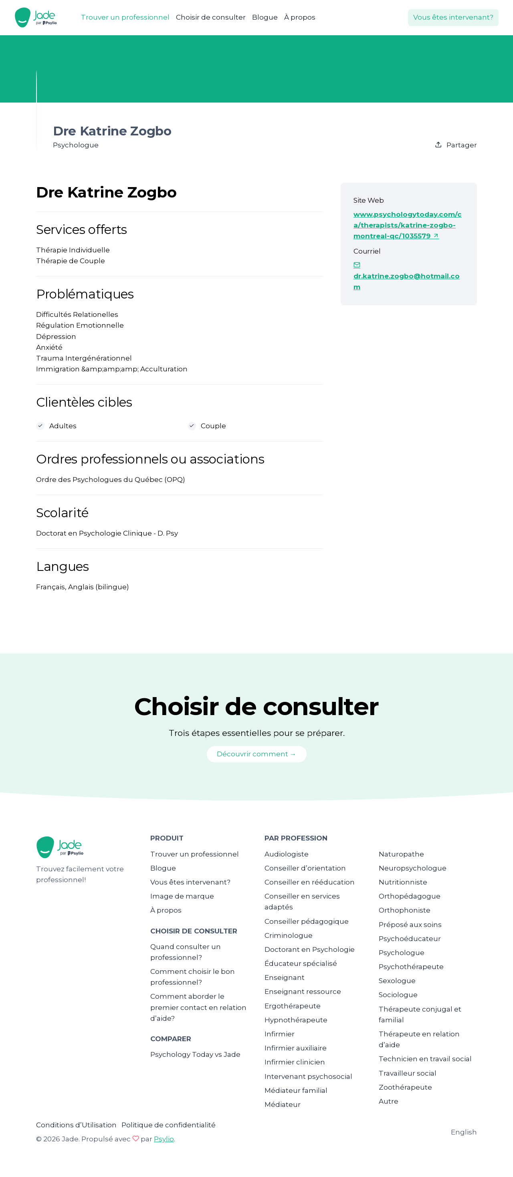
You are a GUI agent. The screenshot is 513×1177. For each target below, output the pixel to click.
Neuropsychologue (412, 868)
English (464, 1132)
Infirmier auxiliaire (296, 1048)
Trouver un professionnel (125, 17)
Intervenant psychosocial (308, 1076)
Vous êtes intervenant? (453, 17)
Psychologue (401, 953)
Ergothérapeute (293, 1006)
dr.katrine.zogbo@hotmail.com (406, 276)
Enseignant (285, 977)
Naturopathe (401, 854)
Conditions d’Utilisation (76, 1125)
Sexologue (397, 981)
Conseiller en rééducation (310, 882)
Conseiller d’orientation (305, 868)
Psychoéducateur (410, 939)
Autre (388, 1101)
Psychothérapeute (411, 967)
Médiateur (283, 1104)
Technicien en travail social (425, 1059)
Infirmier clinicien (295, 1062)
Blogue (265, 17)
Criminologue (289, 935)
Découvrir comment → (257, 754)
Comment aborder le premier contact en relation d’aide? (198, 1007)
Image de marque (182, 896)
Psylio (164, 1139)
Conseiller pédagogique (307, 921)
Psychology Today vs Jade (195, 1054)
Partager (456, 145)
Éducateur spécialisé (301, 963)
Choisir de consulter (211, 17)
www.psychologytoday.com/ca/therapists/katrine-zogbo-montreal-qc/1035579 (407, 225)
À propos (299, 17)
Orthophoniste (404, 910)
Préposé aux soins (410, 925)
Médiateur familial (296, 1090)
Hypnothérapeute (296, 1020)
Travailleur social (407, 1073)
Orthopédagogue (409, 896)
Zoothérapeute (405, 1087)
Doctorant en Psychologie (310, 949)
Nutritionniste (403, 882)
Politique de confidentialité (168, 1125)
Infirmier (280, 1034)
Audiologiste (287, 854)
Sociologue (398, 995)
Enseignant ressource (303, 992)
